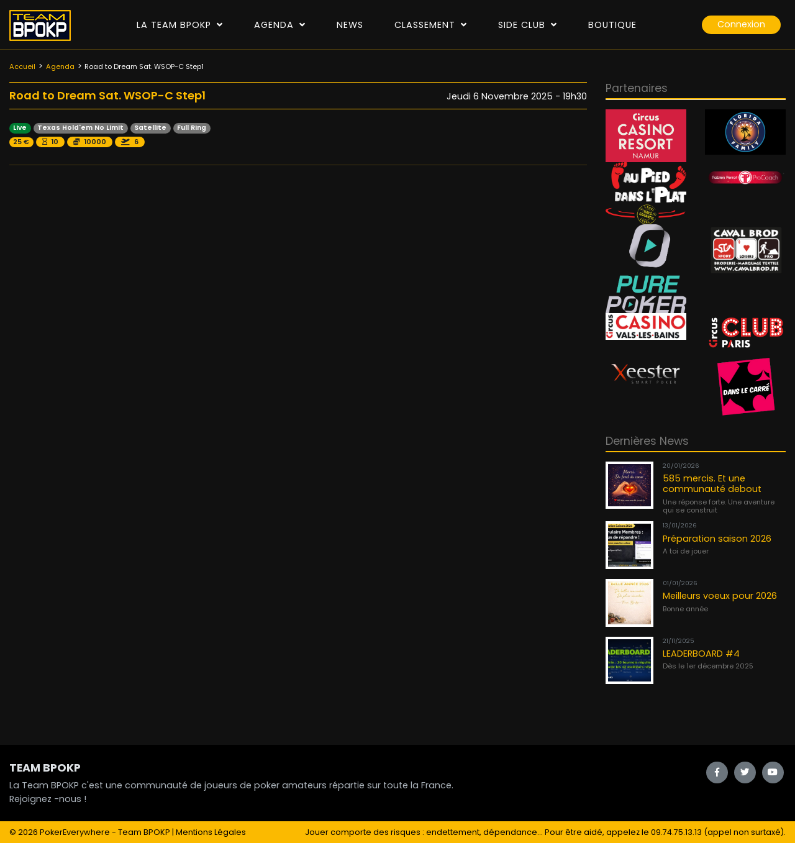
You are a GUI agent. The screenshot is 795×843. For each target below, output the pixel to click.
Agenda (280, 25)
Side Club (527, 25)
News (350, 25)
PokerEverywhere (75, 832)
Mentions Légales (211, 832)
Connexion (741, 24)
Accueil (22, 66)
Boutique (612, 25)
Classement (430, 25)
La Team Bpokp (180, 25)
